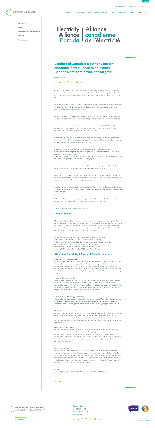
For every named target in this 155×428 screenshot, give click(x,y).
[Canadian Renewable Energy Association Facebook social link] (64, 82)
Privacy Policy (144, 420)
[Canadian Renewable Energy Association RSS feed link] (81, 82)
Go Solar (105, 12)
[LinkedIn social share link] (60, 381)
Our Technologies (79, 12)
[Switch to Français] (145, 1)
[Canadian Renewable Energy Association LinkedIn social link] (60, 82)
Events (131, 12)
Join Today (144, 6)
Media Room (22, 23)
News (112, 12)
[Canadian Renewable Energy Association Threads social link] (72, 82)
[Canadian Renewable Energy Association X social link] (55, 82)
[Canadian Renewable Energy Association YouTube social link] (77, 82)
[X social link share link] (55, 381)
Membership (121, 12)
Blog (20, 27)
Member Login (120, 6)
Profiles (21, 36)
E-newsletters (23, 40)
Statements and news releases (29, 31)
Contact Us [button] (132, 6)
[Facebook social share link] (64, 381)
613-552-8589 (77, 414)
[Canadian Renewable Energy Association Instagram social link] (68, 82)
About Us (68, 12)
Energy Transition (93, 12)
